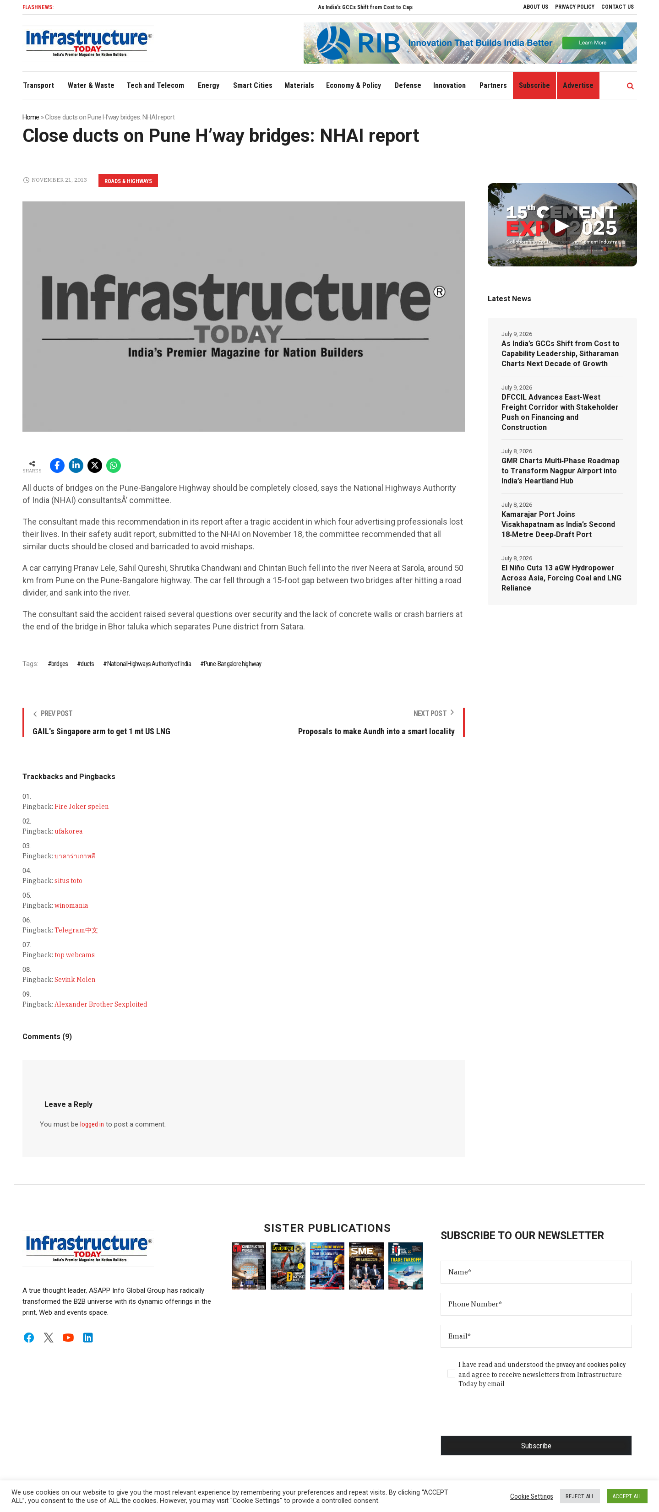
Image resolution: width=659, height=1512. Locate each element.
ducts (87, 664)
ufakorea (68, 831)
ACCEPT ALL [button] (627, 1496)
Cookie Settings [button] (531, 1496)
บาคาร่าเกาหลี (74, 856)
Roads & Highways (128, 181)
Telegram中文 (76, 930)
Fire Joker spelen (81, 806)
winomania (71, 905)
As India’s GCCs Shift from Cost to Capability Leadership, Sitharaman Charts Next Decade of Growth (560, 353)
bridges (59, 664)
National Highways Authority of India (149, 664)
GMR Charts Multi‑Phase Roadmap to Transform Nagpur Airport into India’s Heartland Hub (560, 470)
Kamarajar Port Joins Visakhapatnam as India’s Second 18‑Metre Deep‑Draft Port (558, 524)
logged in (92, 1124)
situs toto (68, 881)
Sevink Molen (75, 979)
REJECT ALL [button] (580, 1496)
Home (30, 117)
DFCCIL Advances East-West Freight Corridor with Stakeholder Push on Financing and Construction (560, 412)
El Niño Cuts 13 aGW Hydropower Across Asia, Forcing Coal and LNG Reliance (561, 578)
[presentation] (510, 1418)
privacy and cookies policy (591, 1364)
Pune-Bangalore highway (232, 664)
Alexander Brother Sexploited (100, 1004)
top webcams (74, 955)
